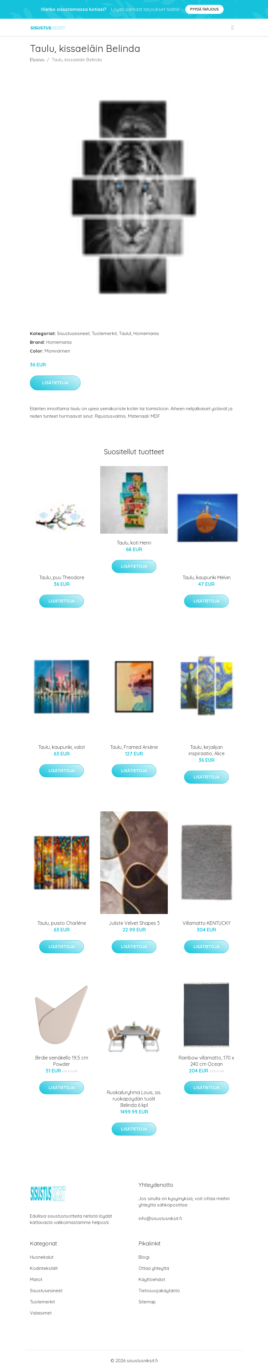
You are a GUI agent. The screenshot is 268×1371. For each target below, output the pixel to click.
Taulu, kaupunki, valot (61, 747)
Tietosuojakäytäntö (159, 1290)
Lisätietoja (55, 382)
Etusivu (37, 59)
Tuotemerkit (104, 333)
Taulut (125, 333)
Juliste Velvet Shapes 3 (134, 923)
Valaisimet (41, 1313)
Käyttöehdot (152, 1279)
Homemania (146, 333)
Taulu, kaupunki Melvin (207, 577)
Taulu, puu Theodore (61, 577)
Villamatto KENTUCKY (207, 923)
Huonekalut (41, 1257)
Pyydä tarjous (204, 9)
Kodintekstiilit (44, 1268)
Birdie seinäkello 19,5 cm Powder (61, 1061)
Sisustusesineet (73, 333)
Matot (36, 1279)
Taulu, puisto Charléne (61, 923)
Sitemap (147, 1302)
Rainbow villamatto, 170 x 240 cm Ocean (206, 1061)
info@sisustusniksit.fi (160, 1218)
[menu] (233, 27)
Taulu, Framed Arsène (134, 747)
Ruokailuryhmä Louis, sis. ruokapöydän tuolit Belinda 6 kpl (134, 1098)
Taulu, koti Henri (134, 543)
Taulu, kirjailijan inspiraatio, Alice (207, 750)
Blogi (144, 1257)
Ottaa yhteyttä (154, 1268)
